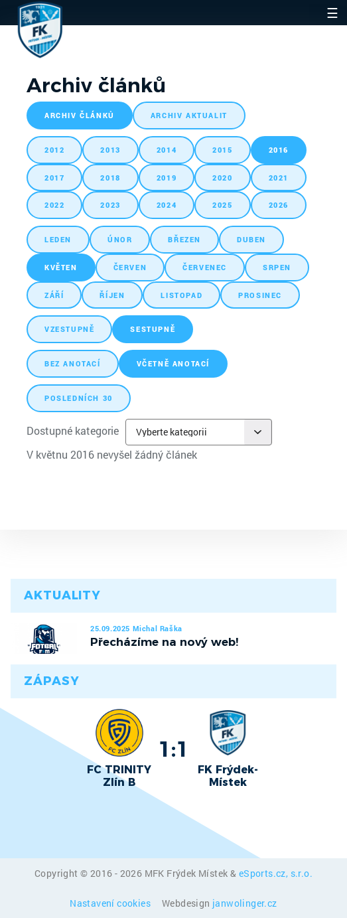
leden (58, 239)
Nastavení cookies (111, 903)
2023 (110, 205)
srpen (277, 267)
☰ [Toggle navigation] (332, 12)
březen (184, 239)
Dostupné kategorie (73, 430)
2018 (110, 178)
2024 (166, 205)
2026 (279, 205)
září (54, 295)
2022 (54, 205)
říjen (112, 295)
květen (61, 267)
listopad (181, 295)
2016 (279, 150)
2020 (222, 178)
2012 (54, 150)
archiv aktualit (189, 115)
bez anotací (72, 363)
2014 (166, 150)
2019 (166, 178)
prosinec (260, 295)
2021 (279, 178)
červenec (204, 267)
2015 (222, 150)
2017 (54, 178)
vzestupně (69, 329)
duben (251, 239)
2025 (222, 205)
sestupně (152, 329)
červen (130, 267)
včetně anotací (173, 363)
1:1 (173, 748)
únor (119, 239)
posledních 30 (78, 398)
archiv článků (79, 115)
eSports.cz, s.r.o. (275, 873)
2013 (110, 150)
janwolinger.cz (244, 903)
